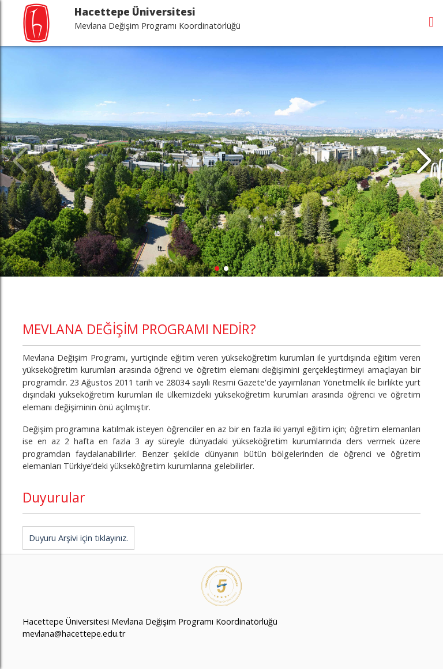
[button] (423, 161)
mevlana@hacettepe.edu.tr (73, 633)
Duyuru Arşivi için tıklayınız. (78, 537)
